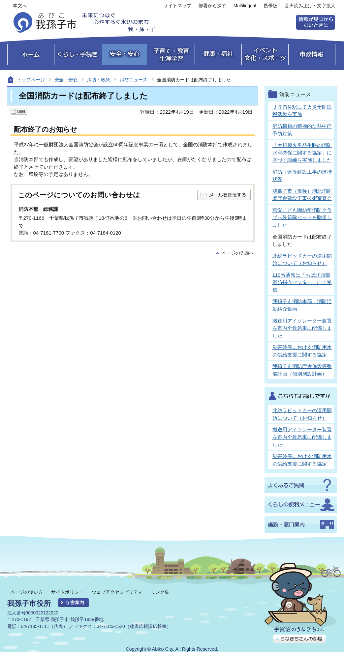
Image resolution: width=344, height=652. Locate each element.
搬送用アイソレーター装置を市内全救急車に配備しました (302, 328)
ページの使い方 (27, 592)
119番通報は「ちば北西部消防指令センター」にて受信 (302, 282)
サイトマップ (177, 5)
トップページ (31, 79)
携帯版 (270, 5)
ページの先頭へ (238, 253)
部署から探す (212, 5)
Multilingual (245, 5)
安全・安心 (66, 79)
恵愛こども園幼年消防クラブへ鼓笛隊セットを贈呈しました (302, 217)
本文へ (20, 5)
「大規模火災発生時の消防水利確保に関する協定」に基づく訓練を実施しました (302, 152)
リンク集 (160, 592)
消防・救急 (98, 79)
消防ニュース (133, 79)
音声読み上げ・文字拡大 (310, 5)
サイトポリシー (67, 592)
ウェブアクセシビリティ (117, 592)
